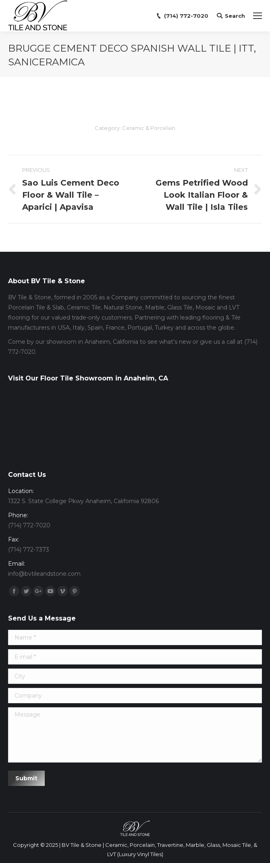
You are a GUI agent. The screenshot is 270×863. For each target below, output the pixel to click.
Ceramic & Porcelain (148, 128)
